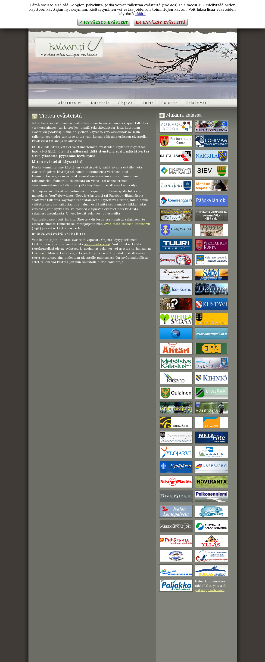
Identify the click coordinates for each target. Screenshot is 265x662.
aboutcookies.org (97, 244)
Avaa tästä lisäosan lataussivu (127, 224)
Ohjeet (125, 103)
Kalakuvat (196, 103)
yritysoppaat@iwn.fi (209, 590)
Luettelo (100, 103)
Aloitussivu (70, 103)
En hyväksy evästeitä (160, 22)
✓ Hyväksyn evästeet (103, 22)
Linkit (147, 103)
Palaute (169, 103)
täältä (140, 13)
